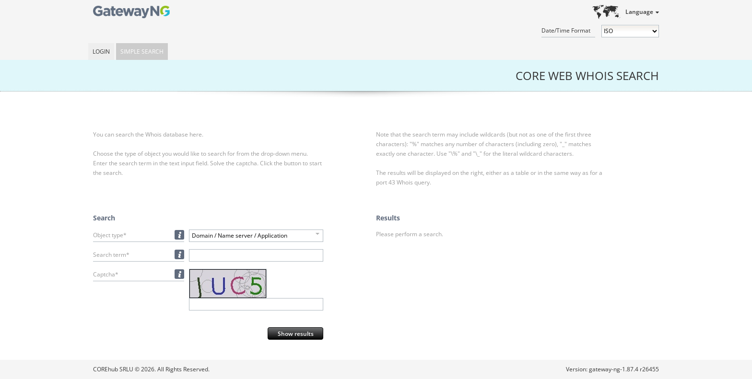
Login (101, 51)
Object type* (110, 235)
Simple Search (142, 51)
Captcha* (105, 274)
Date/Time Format (565, 30)
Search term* (111, 255)
